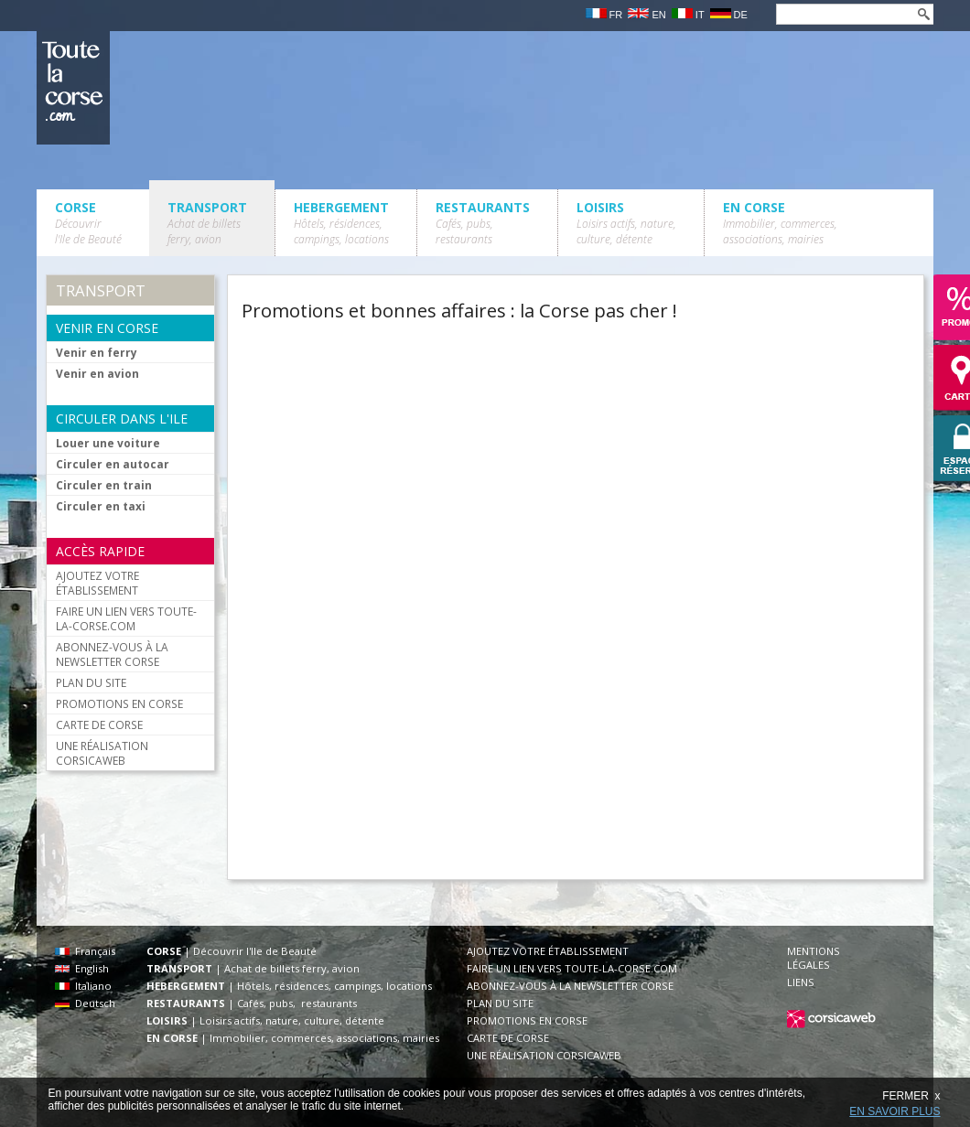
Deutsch (85, 1003)
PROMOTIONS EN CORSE (119, 703)
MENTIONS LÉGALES (813, 957)
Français (85, 951)
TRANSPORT (207, 223)
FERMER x (911, 1095)
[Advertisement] (520, 463)
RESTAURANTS (483, 223)
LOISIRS (626, 223)
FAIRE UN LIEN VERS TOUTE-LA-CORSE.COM (126, 618)
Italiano (83, 986)
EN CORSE (780, 223)
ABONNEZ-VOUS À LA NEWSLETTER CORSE (112, 654)
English (82, 968)
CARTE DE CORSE (99, 724)
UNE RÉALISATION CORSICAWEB (102, 752)
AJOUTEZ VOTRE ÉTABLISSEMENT (97, 582)
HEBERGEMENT (341, 223)
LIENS (800, 982)
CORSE (88, 223)
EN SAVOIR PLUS (894, 1111)
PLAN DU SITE (91, 682)
